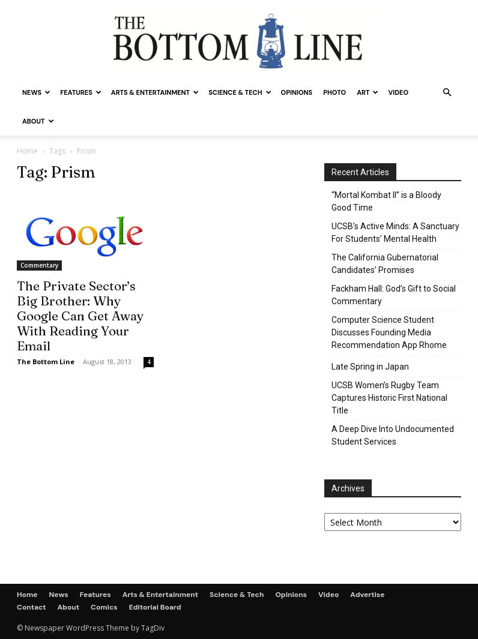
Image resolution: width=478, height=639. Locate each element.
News (36, 92)
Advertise (367, 594)
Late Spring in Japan (370, 366)
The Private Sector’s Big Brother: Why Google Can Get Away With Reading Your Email (80, 315)
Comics (104, 607)
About (38, 121)
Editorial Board (155, 607)
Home (27, 151)
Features (80, 92)
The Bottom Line (45, 361)
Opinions (297, 92)
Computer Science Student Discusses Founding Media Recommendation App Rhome (389, 332)
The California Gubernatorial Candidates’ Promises (384, 264)
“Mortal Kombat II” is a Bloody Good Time (386, 201)
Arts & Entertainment (155, 92)
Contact (31, 607)
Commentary (39, 265)
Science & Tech (239, 92)
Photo (334, 92)
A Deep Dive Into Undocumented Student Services (392, 435)
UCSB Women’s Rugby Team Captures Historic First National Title (389, 397)
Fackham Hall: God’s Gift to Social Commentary (393, 295)
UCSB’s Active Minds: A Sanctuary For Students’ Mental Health (395, 232)
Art (367, 92)
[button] (446, 92)
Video (398, 92)
